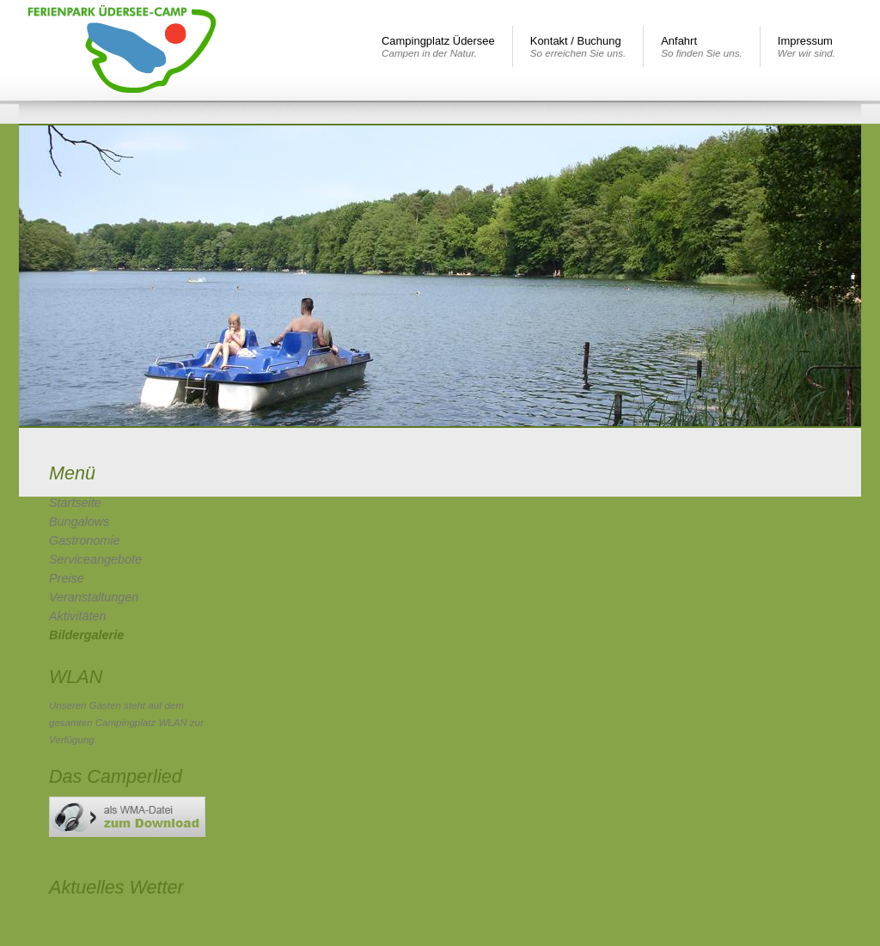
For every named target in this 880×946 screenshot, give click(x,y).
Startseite (75, 503)
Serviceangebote (95, 559)
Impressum (806, 46)
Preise (66, 578)
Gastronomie (84, 540)
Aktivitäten (77, 616)
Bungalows (79, 521)
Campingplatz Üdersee (438, 46)
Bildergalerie (86, 635)
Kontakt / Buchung (578, 46)
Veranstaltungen (93, 597)
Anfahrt (701, 46)
